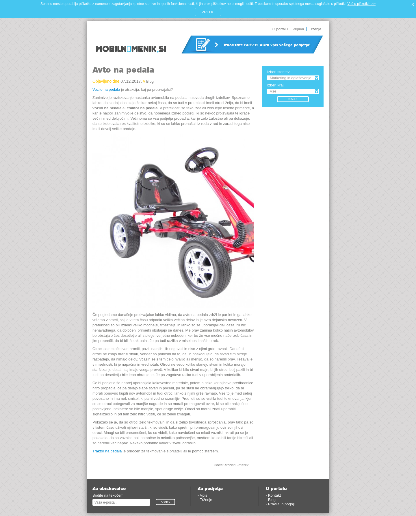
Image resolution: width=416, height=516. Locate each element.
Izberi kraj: (276, 85)
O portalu (280, 29)
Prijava (298, 29)
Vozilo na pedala (106, 89)
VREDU (208, 12)
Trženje (315, 29)
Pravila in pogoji (281, 504)
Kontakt (274, 495)
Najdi (293, 99)
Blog (150, 81)
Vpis (203, 495)
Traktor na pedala (107, 451)
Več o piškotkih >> (362, 4)
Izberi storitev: (279, 72)
